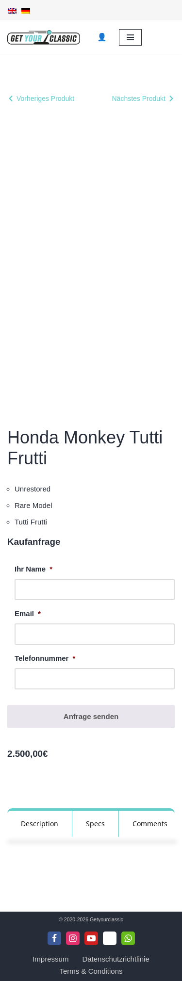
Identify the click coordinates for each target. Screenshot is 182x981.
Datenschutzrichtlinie (115, 959)
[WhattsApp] (128, 938)
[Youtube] (91, 938)
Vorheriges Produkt (45, 98)
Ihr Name (33, 569)
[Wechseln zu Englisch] (12, 10)
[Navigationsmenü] (130, 37)
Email (28, 613)
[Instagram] (73, 938)
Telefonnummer (45, 658)
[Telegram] (109, 938)
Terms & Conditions (90, 971)
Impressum (50, 959)
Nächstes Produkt (139, 98)
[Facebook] (54, 938)
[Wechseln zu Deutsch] (25, 10)
